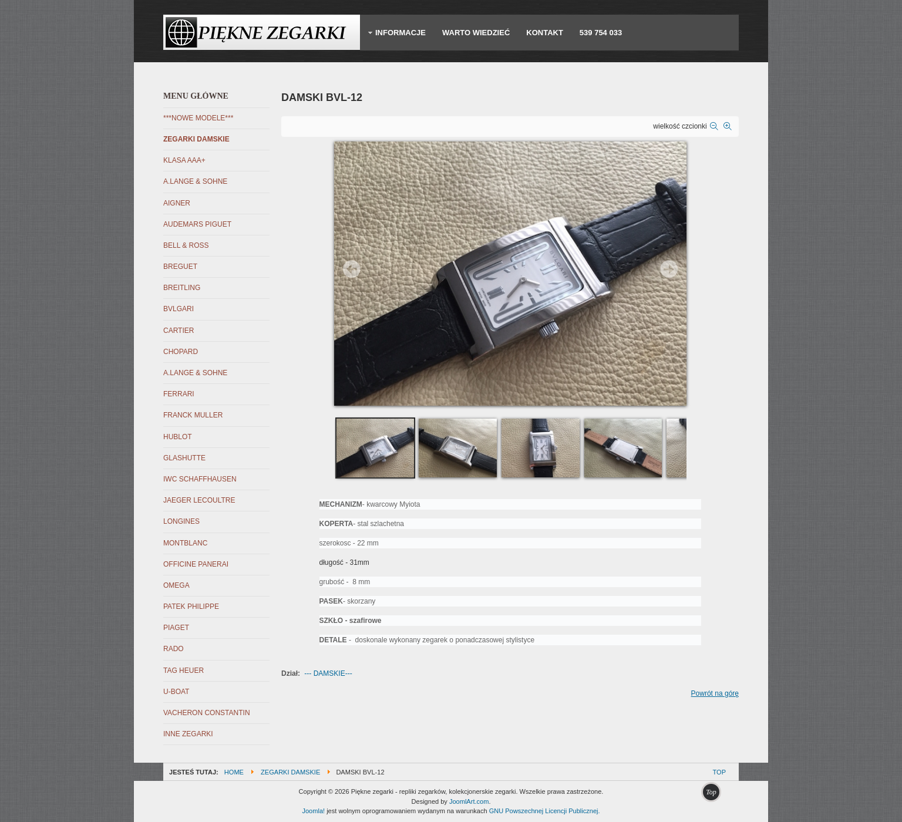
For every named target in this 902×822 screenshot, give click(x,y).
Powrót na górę (715, 693)
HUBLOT (177, 437)
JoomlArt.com (469, 801)
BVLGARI (178, 309)
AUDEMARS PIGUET (197, 224)
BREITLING (181, 288)
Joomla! (313, 810)
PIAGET (176, 628)
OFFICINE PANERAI (195, 564)
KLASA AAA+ (184, 160)
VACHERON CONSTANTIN (206, 713)
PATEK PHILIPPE (191, 606)
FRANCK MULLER (193, 415)
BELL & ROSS (186, 245)
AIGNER (176, 203)
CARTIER (178, 330)
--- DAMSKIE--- (328, 673)
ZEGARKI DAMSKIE (196, 139)
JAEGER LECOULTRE (199, 500)
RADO (173, 649)
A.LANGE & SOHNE (195, 181)
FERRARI (178, 394)
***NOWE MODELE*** (198, 118)
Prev (352, 269)
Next (669, 269)
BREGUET (180, 266)
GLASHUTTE (184, 458)
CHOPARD (180, 352)
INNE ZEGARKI (188, 734)
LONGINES (181, 521)
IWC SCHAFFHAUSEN (200, 479)
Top (719, 772)
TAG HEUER (183, 670)
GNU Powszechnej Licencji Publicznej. (544, 810)
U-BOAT (176, 692)
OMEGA (176, 585)
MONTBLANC (185, 543)
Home (234, 772)
